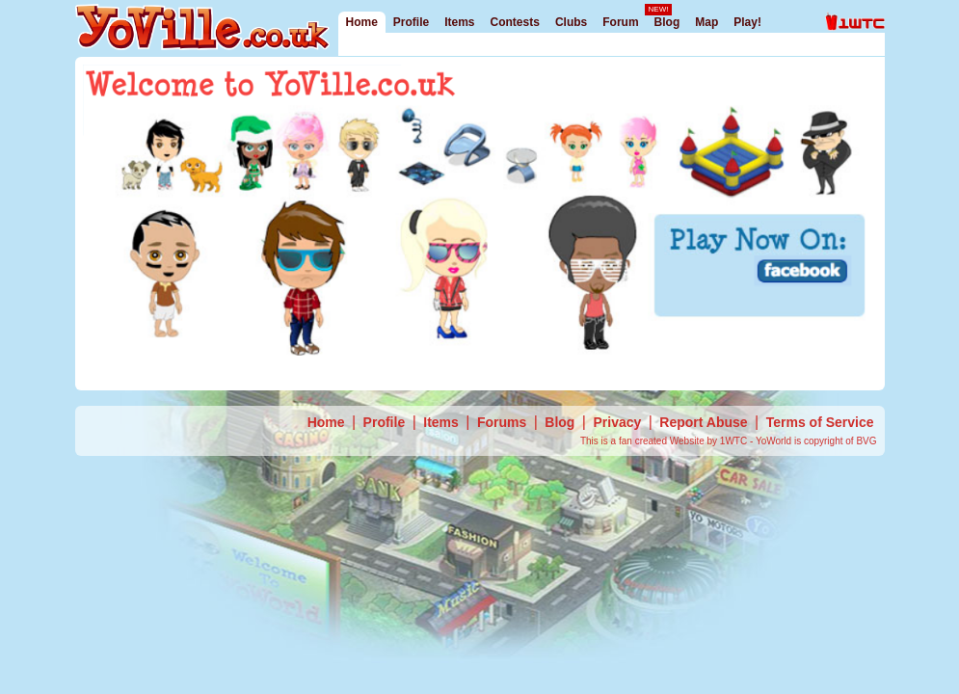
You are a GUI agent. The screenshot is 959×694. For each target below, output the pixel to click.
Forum (620, 22)
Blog (667, 22)
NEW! (659, 9)
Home (362, 22)
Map (706, 22)
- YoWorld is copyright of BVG (813, 441)
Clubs (571, 22)
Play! (747, 22)
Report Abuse (703, 422)
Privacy (617, 422)
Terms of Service (820, 422)
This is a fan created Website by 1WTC (665, 441)
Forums (501, 422)
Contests (515, 22)
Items (459, 22)
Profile (411, 22)
